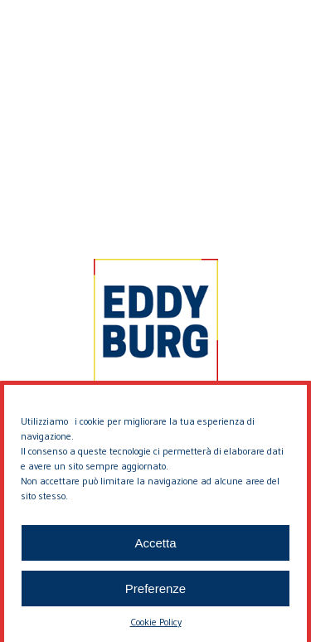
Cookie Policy (156, 628)
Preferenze (155, 595)
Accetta (155, 549)
